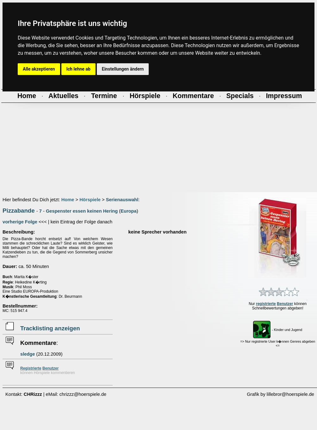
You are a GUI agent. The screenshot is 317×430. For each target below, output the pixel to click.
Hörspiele (90, 199)
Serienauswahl (122, 199)
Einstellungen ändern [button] (123, 69)
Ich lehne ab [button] (78, 69)
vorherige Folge (20, 221)
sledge (27, 354)
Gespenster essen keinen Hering (82, 211)
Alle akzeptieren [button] (39, 69)
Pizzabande (19, 210)
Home (67, 199)
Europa (129, 211)
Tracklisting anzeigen (50, 328)
